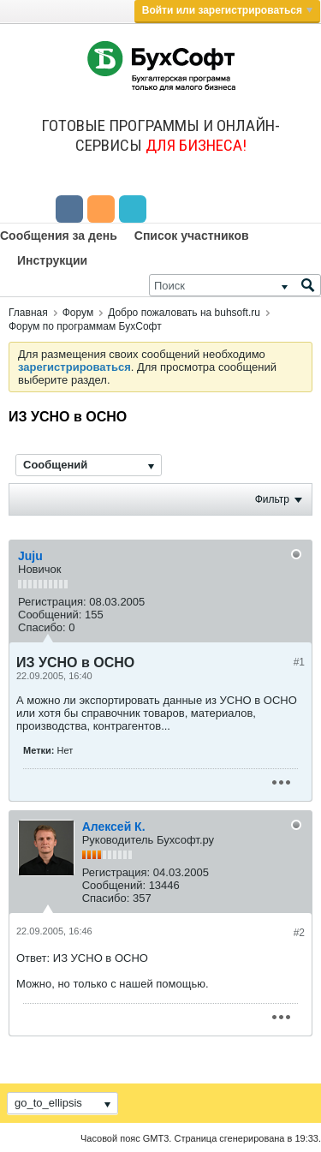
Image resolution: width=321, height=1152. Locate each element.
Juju (30, 556)
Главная (28, 313)
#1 (299, 662)
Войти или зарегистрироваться (227, 10)
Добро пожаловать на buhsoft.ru (184, 313)
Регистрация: (52, 601)
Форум (77, 313)
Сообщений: (49, 614)
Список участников (191, 235)
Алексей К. (114, 826)
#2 (299, 933)
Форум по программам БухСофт (85, 326)
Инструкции (52, 260)
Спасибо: (42, 627)
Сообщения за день (58, 235)
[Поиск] (235, 285)
